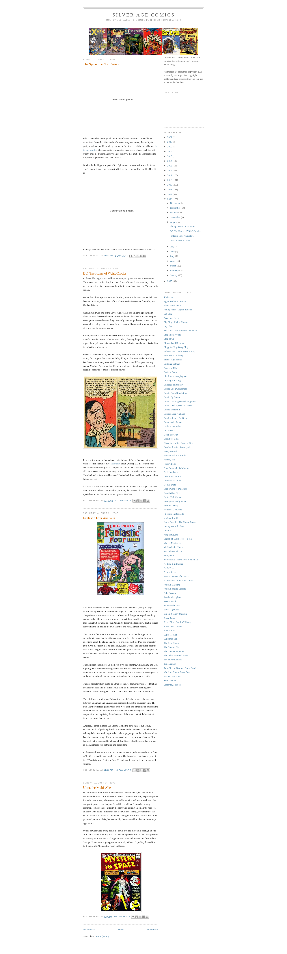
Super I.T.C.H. (171, 634)
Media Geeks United (173, 547)
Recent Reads (170, 601)
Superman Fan (170, 638)
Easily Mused (170, 451)
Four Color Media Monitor (176, 468)
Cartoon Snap (170, 372)
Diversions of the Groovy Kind (178, 443)
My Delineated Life (173, 551)
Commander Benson (173, 422)
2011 (170, 175)
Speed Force (170, 618)
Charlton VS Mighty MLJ (176, 376)
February (174, 270)
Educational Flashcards (175, 455)
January (174, 275)
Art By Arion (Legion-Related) (178, 309)
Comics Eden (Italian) (174, 413)
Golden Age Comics (173, 480)
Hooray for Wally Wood (175, 501)
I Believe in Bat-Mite (174, 513)
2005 (170, 281)
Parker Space (170, 572)
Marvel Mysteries (172, 543)
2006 (170, 199)
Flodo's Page (170, 463)
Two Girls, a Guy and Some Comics (181, 668)
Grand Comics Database (175, 488)
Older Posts (152, 929)
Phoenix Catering (172, 584)
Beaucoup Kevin (172, 318)
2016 (170, 151)
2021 (170, 137)
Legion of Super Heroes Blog (178, 538)
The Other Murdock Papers (177, 655)
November (175, 207)
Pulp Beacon (170, 593)
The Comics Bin (171, 647)
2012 (170, 170)
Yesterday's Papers (172, 684)
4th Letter (168, 297)
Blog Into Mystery (172, 334)
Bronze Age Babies (173, 359)
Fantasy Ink (169, 459)
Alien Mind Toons (172, 305)
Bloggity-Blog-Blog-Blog (176, 347)
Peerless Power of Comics (176, 576)
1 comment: (122, 256)
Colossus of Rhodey (173, 384)
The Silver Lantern (173, 659)
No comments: (124, 501)
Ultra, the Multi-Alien (97, 788)
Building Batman (172, 363)
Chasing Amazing (172, 380)
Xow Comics (170, 680)
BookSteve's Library (173, 355)
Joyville (167, 530)
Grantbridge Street (172, 493)
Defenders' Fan (171, 434)
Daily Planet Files (172, 426)
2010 (170, 180)
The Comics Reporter (174, 651)
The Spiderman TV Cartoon (101, 64)
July (172, 246)
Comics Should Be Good (175, 418)
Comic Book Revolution (175, 393)
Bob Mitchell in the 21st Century (179, 351)
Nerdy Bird (169, 555)
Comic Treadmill (172, 409)
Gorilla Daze (170, 484)
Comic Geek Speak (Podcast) (178, 405)
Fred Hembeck (171, 472)
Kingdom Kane (171, 534)
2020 (170, 141)
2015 (170, 156)
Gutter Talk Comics (173, 497)
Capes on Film (171, 368)
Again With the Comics (175, 301)
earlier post (114, 463)
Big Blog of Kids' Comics (176, 322)
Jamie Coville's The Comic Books (180, 522)
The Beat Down (171, 643)
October (174, 212)
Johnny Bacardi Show (174, 526)
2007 (170, 194)
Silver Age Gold (171, 609)
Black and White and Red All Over (180, 330)
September (175, 217)
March (173, 265)
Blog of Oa (169, 338)
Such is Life (169, 630)
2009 (170, 184)
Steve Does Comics (173, 626)
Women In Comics (172, 676)
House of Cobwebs (173, 509)
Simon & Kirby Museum (175, 613)
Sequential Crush (172, 605)
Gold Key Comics (172, 476)
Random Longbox (172, 597)
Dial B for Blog (171, 438)
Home (121, 929)
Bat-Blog (168, 313)
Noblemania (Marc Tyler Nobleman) (181, 559)
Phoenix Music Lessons (175, 588)
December (175, 203)
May (172, 256)
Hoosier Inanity (171, 505)
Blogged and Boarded (174, 343)
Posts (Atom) (102, 936)
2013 (170, 165)
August (174, 222)
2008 (170, 189)
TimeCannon (170, 663)
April (173, 261)
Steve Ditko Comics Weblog (177, 622)
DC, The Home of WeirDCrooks (104, 273)
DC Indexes (169, 430)
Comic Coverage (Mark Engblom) (180, 401)
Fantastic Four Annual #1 (100, 518)
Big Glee (168, 326)
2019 (170, 146)
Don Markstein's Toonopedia (177, 447)
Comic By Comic (172, 397)
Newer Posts (89, 929)
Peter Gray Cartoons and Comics (179, 580)
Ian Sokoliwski (171, 518)
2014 (170, 161)
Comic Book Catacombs (175, 388)
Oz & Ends (169, 568)
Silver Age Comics (143, 15)
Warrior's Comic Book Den (177, 672)
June (172, 251)
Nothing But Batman (173, 563)
